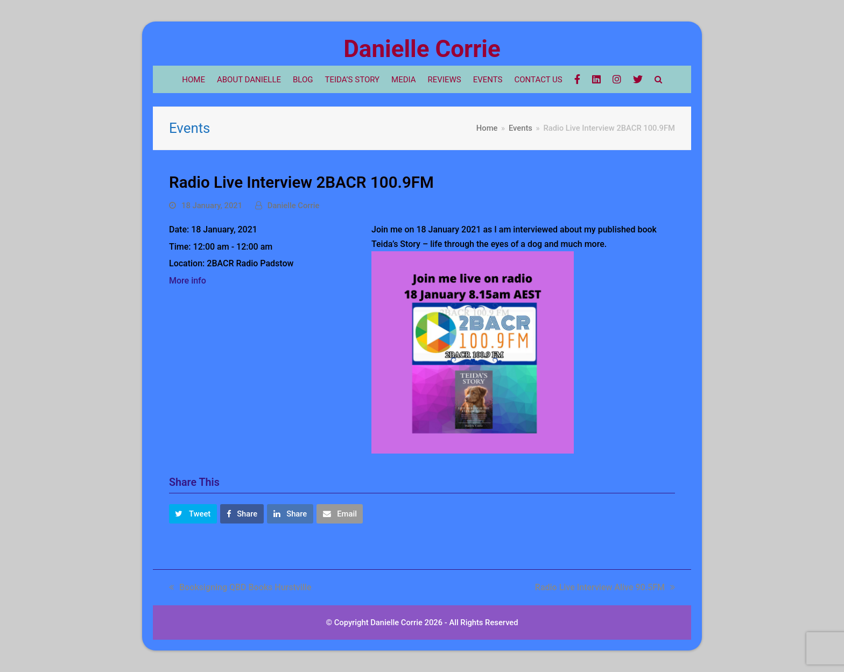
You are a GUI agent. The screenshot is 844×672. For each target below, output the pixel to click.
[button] (193, 514)
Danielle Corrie (421, 49)
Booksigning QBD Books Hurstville (240, 587)
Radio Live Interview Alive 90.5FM (605, 587)
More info (187, 280)
